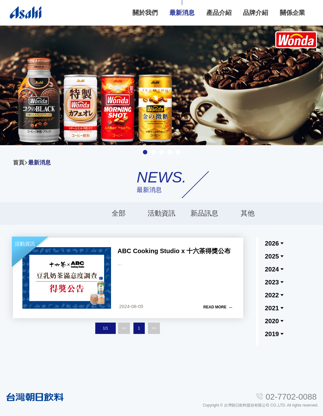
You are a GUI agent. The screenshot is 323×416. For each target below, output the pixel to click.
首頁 (18, 162)
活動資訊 (161, 213)
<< (124, 328)
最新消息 (39, 162)
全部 (119, 213)
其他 (248, 213)
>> (154, 328)
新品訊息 (204, 213)
